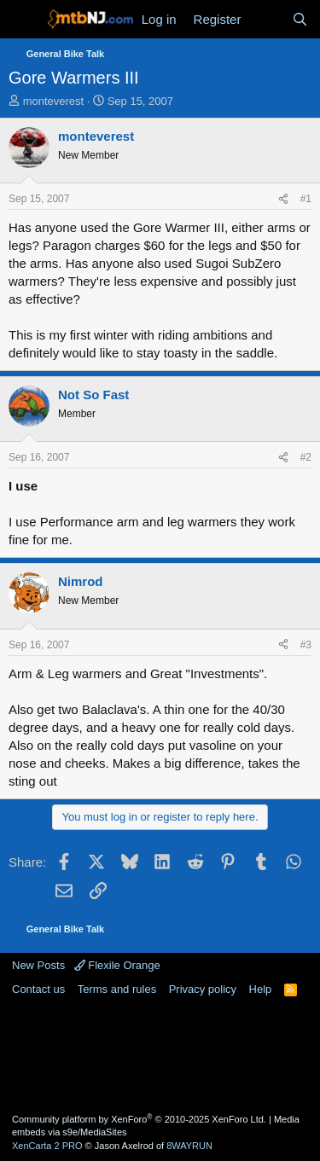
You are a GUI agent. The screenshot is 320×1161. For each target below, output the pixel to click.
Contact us (38, 989)
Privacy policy (202, 989)
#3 (305, 645)
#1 (305, 199)
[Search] (300, 19)
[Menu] (23, 20)
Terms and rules (117, 989)
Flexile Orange (117, 965)
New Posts (38, 965)
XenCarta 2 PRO (47, 1146)
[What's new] (265, 19)
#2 (305, 457)
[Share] (283, 199)
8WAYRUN (189, 1146)
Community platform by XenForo (139, 1119)
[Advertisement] (160, 1053)
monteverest (53, 101)
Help (260, 989)
